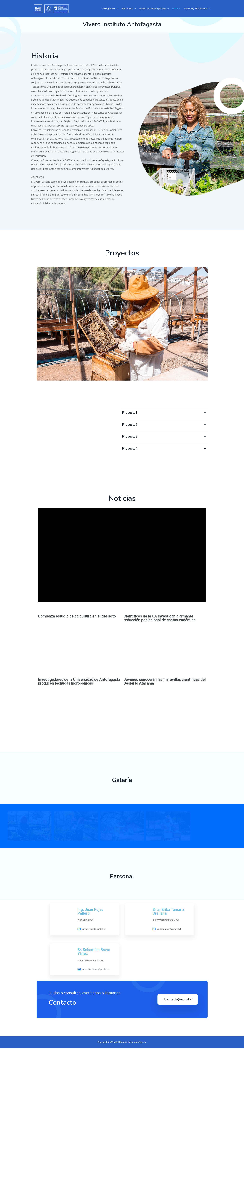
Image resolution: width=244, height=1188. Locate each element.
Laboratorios (128, 8)
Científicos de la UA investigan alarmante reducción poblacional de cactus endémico (160, 703)
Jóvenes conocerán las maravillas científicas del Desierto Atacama (165, 802)
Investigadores (110, 8)
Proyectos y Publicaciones (197, 8)
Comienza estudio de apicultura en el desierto (77, 701)
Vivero (176, 8)
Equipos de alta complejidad (154, 8)
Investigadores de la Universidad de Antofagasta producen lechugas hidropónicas (79, 802)
